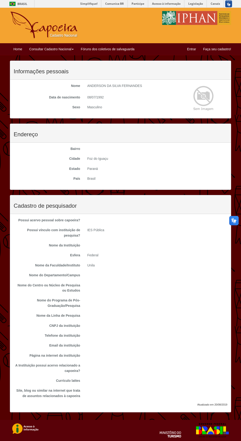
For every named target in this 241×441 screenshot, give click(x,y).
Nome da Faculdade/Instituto (57, 265)
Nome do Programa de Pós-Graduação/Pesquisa (58, 302)
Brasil (17, 4)
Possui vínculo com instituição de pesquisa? (53, 232)
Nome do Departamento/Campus (54, 275)
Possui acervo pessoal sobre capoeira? (49, 220)
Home (17, 49)
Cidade (74, 158)
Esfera (75, 255)
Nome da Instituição (64, 245)
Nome (75, 86)
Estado (74, 169)
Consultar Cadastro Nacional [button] (51, 49)
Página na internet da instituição (54, 355)
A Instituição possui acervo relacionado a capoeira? (47, 367)
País (76, 178)
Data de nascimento (64, 97)
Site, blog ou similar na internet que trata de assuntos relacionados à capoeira (48, 393)
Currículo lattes (68, 380)
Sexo (76, 107)
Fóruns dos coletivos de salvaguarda (107, 49)
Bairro (75, 149)
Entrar (191, 49)
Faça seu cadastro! (217, 49)
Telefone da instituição (62, 335)
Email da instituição (64, 345)
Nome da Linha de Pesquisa (58, 315)
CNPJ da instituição (64, 326)
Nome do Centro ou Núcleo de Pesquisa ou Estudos (49, 287)
